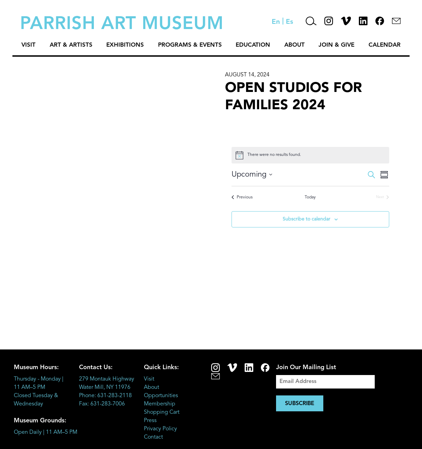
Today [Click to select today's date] (310, 197)
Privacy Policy (160, 429)
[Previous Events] (242, 197)
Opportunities (161, 396)
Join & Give (336, 45)
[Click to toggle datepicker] (252, 174)
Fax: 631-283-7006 (102, 404)
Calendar (385, 45)
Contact (153, 437)
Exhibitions (125, 45)
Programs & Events (190, 45)
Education (253, 45)
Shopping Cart (161, 412)
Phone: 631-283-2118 (105, 396)
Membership (159, 404)
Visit (28, 45)
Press (150, 420)
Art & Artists (71, 45)
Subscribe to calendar (306, 219)
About (294, 45)
